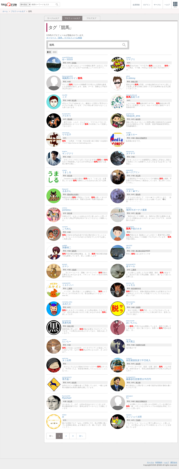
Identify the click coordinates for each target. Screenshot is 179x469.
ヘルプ (166, 462)
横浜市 (144, 401)
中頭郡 (142, 345)
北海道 (74, 63)
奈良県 (138, 364)
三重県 (133, 270)
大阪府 (74, 270)
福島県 (74, 251)
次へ (81, 436)
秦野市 (144, 138)
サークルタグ (53, 18)
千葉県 (138, 420)
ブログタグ (91, 18)
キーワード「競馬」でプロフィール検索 (64, 38)
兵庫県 (138, 307)
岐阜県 (138, 119)
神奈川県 (134, 82)
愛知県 (69, 119)
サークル (150, 462)
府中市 (138, 288)
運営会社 (173, 462)
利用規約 (158, 462)
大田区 (142, 251)
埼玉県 (74, 100)
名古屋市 (75, 194)
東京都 (69, 176)
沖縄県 (138, 345)
